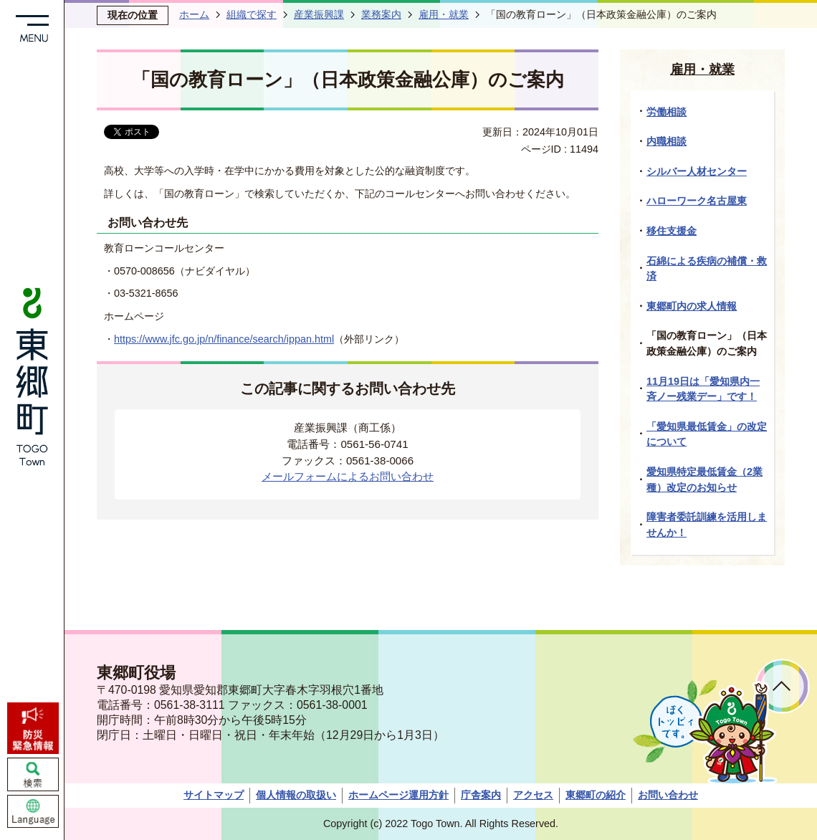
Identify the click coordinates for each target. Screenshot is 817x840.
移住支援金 (671, 231)
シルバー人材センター (696, 171)
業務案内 (381, 14)
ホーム (194, 14)
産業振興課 (319, 14)
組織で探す (251, 14)
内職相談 (666, 141)
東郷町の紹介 (595, 795)
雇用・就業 (444, 14)
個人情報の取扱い (296, 795)
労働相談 (666, 112)
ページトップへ (782, 686)
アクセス (533, 795)
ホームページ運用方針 (398, 795)
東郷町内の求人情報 (691, 306)
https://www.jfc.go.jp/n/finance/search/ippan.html (224, 339)
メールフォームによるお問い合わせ (348, 476)
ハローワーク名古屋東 (696, 200)
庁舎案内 (481, 795)
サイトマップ (213, 795)
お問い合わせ (668, 795)
